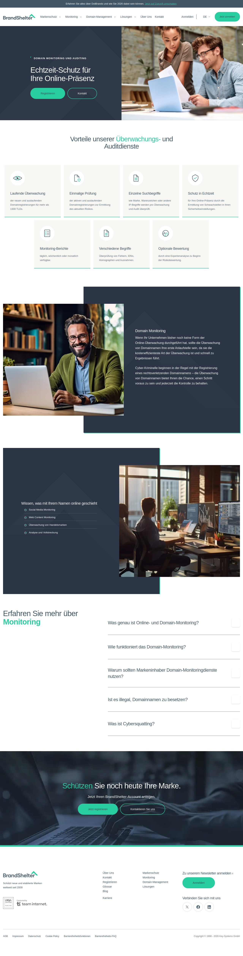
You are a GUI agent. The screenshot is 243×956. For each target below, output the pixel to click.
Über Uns (146, 16)
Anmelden (187, 16)
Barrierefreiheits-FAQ (105, 936)
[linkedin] (209, 907)
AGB (5, 936)
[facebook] (198, 907)
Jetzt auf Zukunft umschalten (161, 3)
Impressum (18, 936)
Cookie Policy (52, 936)
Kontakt (159, 16)
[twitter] (187, 907)
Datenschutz (34, 936)
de (206, 16)
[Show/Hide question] (235, 622)
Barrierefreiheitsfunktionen (77, 936)
